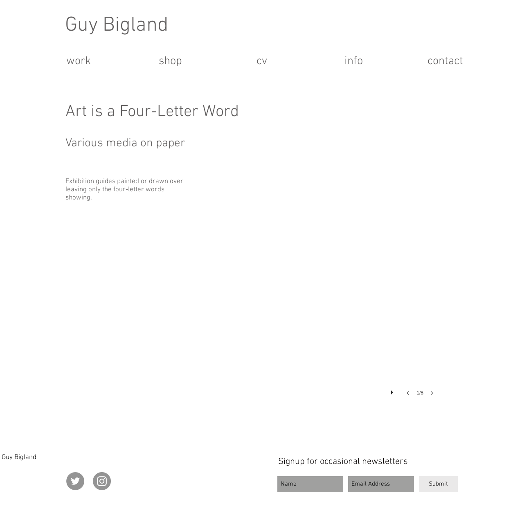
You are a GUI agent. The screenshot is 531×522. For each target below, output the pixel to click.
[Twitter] (75, 481)
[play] (393, 390)
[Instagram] (102, 481)
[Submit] (438, 484)
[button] (317, 294)
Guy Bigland (117, 25)
